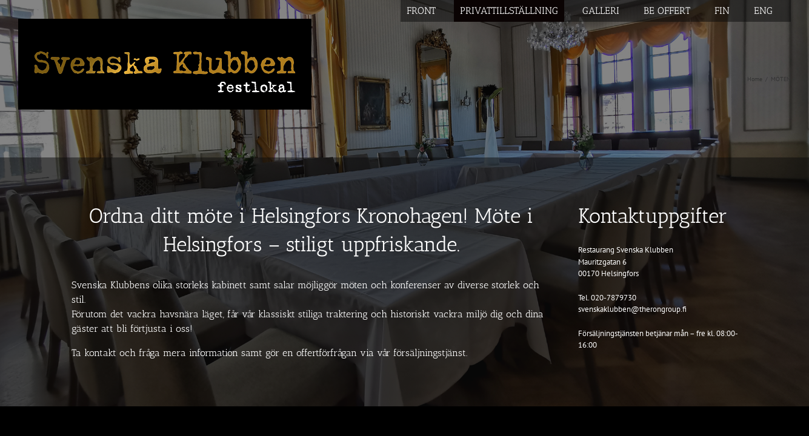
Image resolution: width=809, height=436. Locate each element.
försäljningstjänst (429, 352)
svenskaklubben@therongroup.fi (632, 309)
